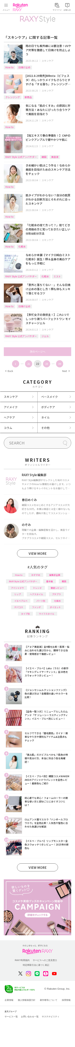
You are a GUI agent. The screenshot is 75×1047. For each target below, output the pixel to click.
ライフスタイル (46, 613)
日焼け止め (24, 67)
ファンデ (36, 607)
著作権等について (48, 1000)
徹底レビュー (57, 587)
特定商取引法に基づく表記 (36, 965)
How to (9, 67)
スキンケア (48, 60)
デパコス (18, 607)
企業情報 (9, 1000)
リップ (17, 594)
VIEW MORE (38, 553)
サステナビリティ (50, 1016)
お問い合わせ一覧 (30, 1016)
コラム (8, 428)
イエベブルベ (20, 600)
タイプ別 (25, 613)
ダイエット (55, 607)
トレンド (37, 587)
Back (9, 371)
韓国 (44, 157)
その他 (45, 428)
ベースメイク (49, 397)
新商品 (28, 97)
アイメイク (11, 407)
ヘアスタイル (36, 594)
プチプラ (56, 594)
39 (59, 364)
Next (65, 371)
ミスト (57, 276)
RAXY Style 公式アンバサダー (21, 157)
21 (28, 364)
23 (46, 364)
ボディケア (48, 407)
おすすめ (35, 574)
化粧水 (22, 246)
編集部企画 (54, 574)
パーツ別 (40, 600)
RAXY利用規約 (22, 960)
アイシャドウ (17, 587)
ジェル (45, 336)
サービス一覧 (11, 1016)
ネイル (45, 417)
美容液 (54, 157)
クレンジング (12, 97)
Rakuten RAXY (21, 7)
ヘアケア (9, 417)
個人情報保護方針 (26, 1000)
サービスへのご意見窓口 (45, 960)
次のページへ (37, 351)
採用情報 (66, 1000)
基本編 (49, 581)
